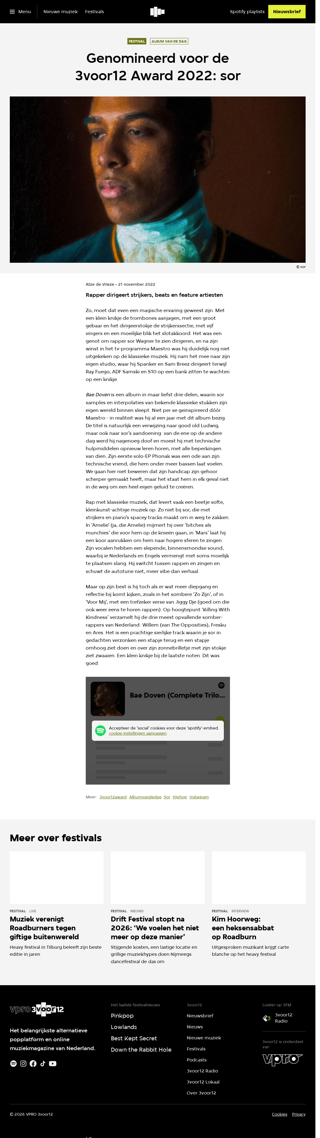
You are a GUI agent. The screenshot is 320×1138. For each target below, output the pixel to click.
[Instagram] (23, 1063)
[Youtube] (52, 1063)
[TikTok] (43, 1063)
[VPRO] (282, 1060)
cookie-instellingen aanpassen (138, 733)
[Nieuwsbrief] (287, 11)
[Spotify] (13, 1063)
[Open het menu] (20, 11)
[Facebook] (33, 1063)
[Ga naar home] (158, 12)
